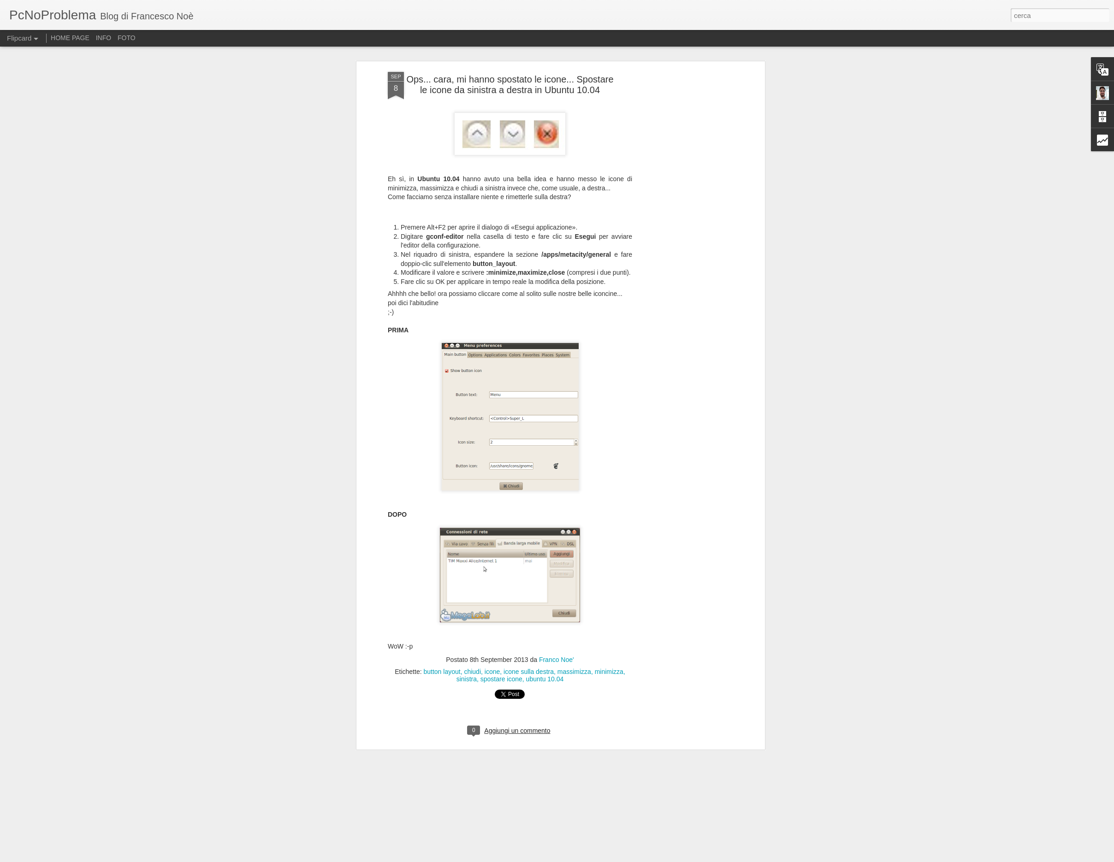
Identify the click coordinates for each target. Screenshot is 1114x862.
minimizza (609, 671)
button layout (441, 671)
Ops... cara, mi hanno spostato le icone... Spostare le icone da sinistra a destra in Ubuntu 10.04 (509, 84)
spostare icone (501, 679)
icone (492, 671)
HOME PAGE (70, 37)
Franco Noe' (556, 659)
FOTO (127, 37)
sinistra (466, 679)
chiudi (472, 671)
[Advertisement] (683, 134)
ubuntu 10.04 (545, 679)
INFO (103, 37)
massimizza (574, 671)
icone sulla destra (529, 671)
